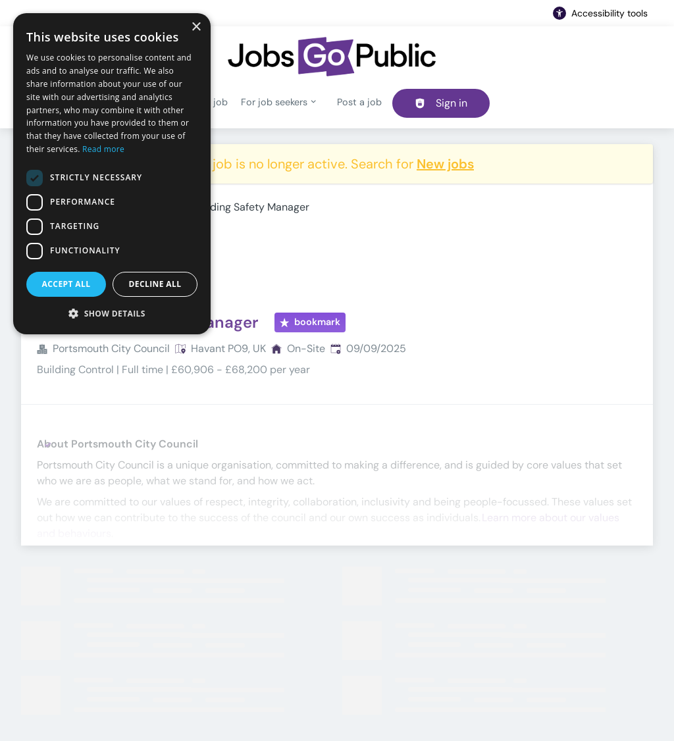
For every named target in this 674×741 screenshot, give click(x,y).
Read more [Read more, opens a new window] (103, 149)
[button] (111, 313)
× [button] (196, 27)
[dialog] (112, 173)
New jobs (445, 163)
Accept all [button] (66, 284)
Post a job (359, 102)
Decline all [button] (155, 284)
